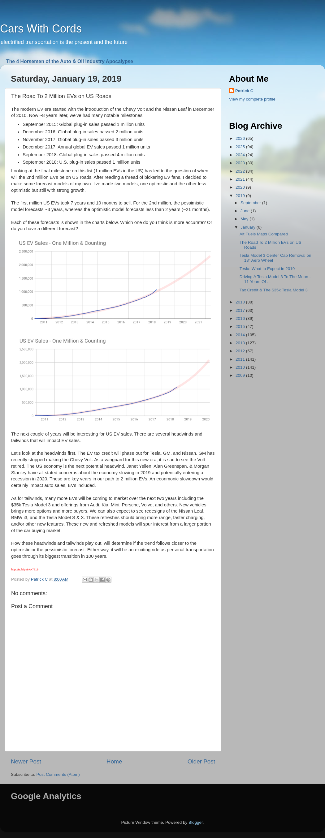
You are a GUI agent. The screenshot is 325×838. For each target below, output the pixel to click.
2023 (241, 163)
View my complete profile (252, 99)
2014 (241, 335)
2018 (241, 302)
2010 (241, 367)
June (245, 210)
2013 (241, 343)
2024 (241, 155)
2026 (241, 138)
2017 (241, 310)
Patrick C (244, 90)
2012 (241, 351)
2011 (241, 359)
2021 (241, 179)
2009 (241, 375)
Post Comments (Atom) (58, 774)
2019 (241, 195)
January (248, 227)
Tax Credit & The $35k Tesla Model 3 (274, 290)
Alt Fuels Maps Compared (264, 234)
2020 (241, 187)
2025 (241, 146)
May (244, 219)
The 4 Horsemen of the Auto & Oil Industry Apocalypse (69, 61)
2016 (241, 318)
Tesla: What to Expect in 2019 (267, 268)
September (251, 202)
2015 (241, 326)
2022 (241, 171)
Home (114, 761)
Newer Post (26, 761)
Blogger (195, 822)
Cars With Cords (41, 28)
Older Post (201, 761)
